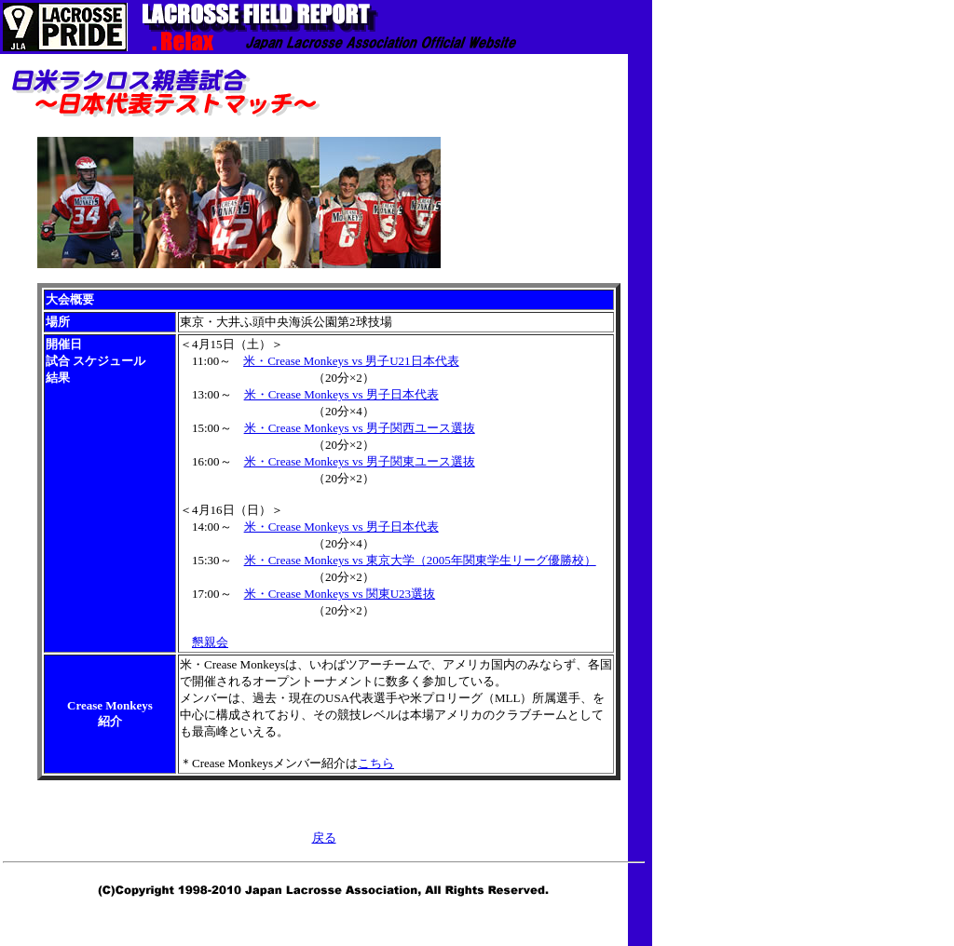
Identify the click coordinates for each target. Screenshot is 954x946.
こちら (376, 763)
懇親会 (210, 642)
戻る (324, 838)
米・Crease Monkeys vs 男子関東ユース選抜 (359, 461)
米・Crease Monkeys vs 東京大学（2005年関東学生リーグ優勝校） (420, 560)
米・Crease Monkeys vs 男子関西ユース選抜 (359, 428)
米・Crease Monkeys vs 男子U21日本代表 (350, 361)
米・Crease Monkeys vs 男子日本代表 (341, 394)
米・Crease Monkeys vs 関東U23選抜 (339, 594)
